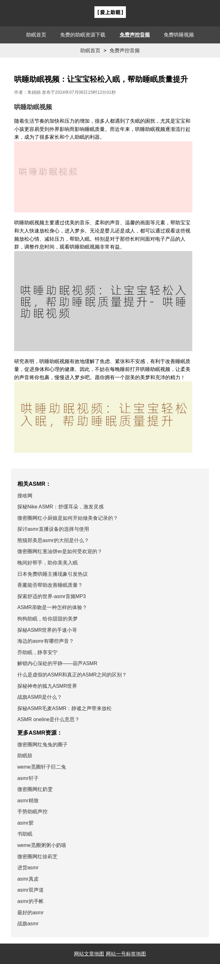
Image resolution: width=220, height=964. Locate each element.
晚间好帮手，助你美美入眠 (47, 562)
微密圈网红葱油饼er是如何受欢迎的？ (59, 551)
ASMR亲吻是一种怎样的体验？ (52, 607)
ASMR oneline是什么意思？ (48, 719)
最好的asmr (30, 912)
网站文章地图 (89, 953)
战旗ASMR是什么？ (39, 697)
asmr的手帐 (30, 901)
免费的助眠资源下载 (82, 34)
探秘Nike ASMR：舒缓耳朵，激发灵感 (60, 506)
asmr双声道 (30, 890)
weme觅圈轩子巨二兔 (41, 767)
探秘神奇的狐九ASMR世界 (47, 686)
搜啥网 (24, 495)
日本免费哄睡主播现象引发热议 (52, 574)
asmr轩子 (28, 778)
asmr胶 (25, 823)
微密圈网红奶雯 (35, 789)
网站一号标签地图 (126, 953)
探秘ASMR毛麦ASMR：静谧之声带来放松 (64, 708)
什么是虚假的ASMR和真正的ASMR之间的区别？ (72, 674)
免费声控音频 (135, 34)
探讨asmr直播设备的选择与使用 (53, 529)
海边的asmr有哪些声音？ (45, 641)
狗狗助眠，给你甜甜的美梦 (47, 618)
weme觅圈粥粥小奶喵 (41, 845)
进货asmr (28, 867)
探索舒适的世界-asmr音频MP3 (51, 596)
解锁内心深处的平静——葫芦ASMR (57, 663)
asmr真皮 (28, 879)
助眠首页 (36, 34)
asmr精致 (28, 800)
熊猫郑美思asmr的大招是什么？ (53, 540)
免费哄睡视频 (179, 34)
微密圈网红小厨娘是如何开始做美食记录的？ (67, 518)
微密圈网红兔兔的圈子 (42, 744)
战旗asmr (28, 923)
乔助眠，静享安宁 (37, 652)
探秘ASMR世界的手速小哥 (47, 630)
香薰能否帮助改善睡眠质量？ (50, 585)
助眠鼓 (24, 755)
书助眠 (24, 834)
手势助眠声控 (32, 811)
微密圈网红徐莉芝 (37, 856)
